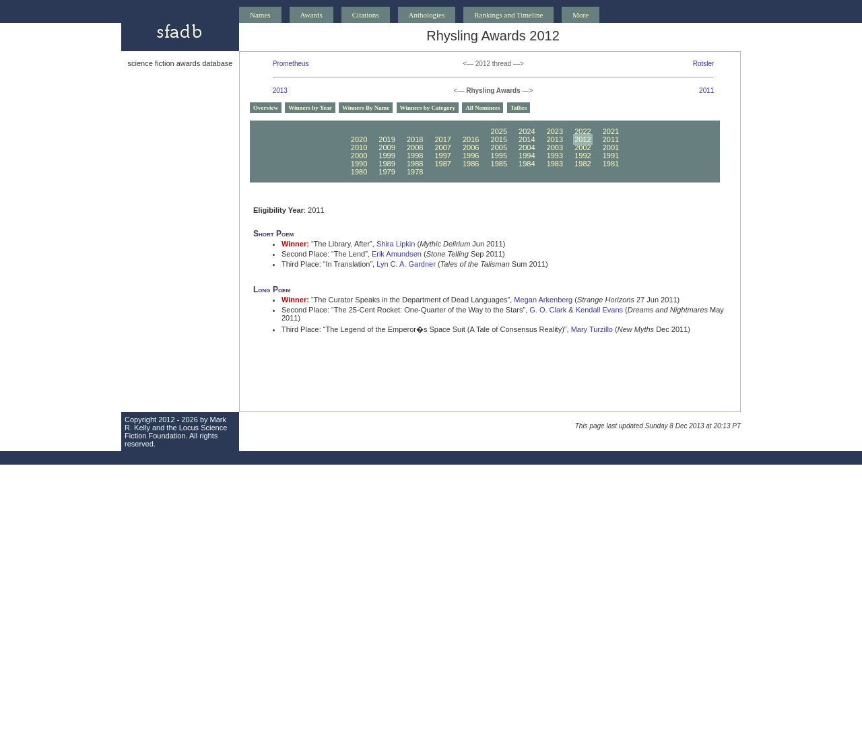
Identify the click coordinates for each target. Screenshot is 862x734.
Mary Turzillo (592, 329)
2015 (499, 139)
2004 (527, 147)
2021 (611, 131)
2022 (582, 131)
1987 (442, 164)
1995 (499, 156)
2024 (527, 131)
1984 (527, 164)
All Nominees (482, 107)
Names (260, 15)
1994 (527, 156)
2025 (499, 131)
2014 (527, 139)
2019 (386, 139)
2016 (471, 139)
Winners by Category (427, 107)
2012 (582, 139)
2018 (415, 139)
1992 (582, 156)
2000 (359, 156)
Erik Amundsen (397, 254)
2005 (499, 147)
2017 (442, 139)
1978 (415, 172)
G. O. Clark (547, 310)
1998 (415, 156)
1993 (555, 156)
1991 (611, 156)
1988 (415, 164)
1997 (442, 156)
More (580, 15)
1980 (359, 172)
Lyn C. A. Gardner (406, 264)
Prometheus (291, 63)
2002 (582, 147)
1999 (386, 156)
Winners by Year (310, 107)
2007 (442, 147)
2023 (555, 131)
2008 (415, 147)
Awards (311, 15)
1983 (555, 164)
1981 (611, 164)
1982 (582, 164)
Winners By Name (365, 107)
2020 (359, 139)
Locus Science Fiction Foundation (176, 432)
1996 (471, 156)
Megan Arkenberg (543, 300)
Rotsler (704, 63)
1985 (499, 164)
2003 (555, 147)
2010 (359, 147)
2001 (611, 147)
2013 (280, 90)
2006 (471, 147)
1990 (359, 164)
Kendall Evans (599, 310)
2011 (706, 90)
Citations (365, 15)
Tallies (518, 107)
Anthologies (427, 15)
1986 (471, 164)
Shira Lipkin (395, 244)
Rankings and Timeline (508, 15)
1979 (386, 172)
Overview (265, 107)
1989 (386, 164)
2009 (386, 147)
